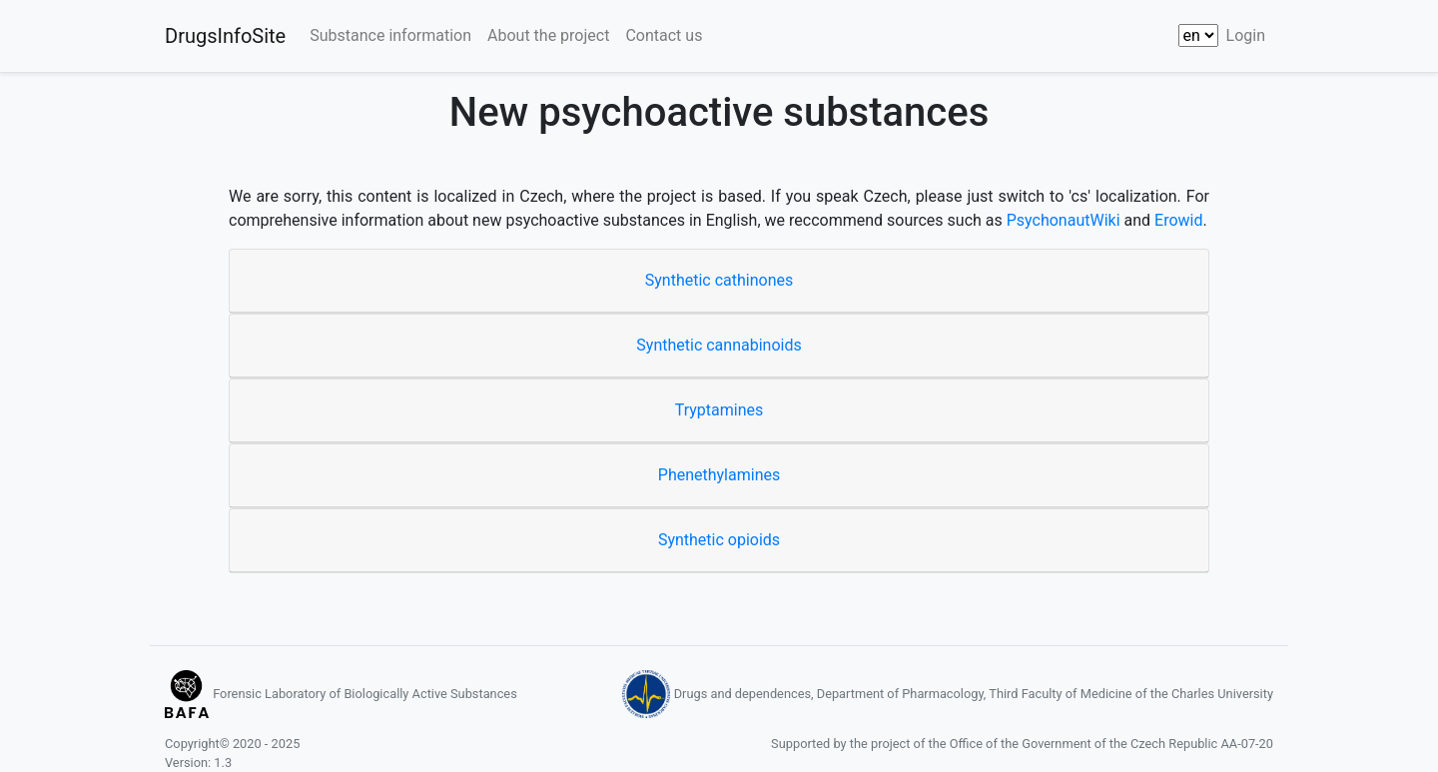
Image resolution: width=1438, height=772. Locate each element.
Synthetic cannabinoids (718, 345)
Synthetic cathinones (719, 280)
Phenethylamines (719, 474)
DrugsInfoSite (225, 36)
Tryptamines (719, 409)
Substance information (390, 35)
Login (1245, 35)
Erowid (1178, 220)
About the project (548, 35)
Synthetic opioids (719, 539)
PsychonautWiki (1063, 220)
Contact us (663, 35)
